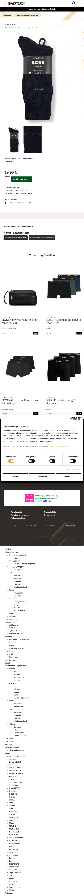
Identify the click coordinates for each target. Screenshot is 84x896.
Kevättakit (18, 578)
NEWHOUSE (14, 835)
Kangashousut (20, 605)
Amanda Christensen (17, 756)
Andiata (12, 759)
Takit (11, 572)
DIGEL (12, 797)
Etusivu (8, 549)
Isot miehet (13, 619)
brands (7, 753)
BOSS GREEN (15, 771)
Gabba (12, 806)
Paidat (11, 590)
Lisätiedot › (9, 161)
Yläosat (12, 724)
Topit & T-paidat (20, 736)
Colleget (17, 570)
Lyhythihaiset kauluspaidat (24, 564)
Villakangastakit (20, 587)
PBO (11, 846)
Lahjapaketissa (7, 409)
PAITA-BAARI (14, 841)
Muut (16, 695)
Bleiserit (12, 616)
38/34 (11, 890)
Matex (11, 823)
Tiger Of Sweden (16, 873)
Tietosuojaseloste (18, 518)
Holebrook (13, 811)
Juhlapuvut (13, 625)
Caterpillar (13, 785)
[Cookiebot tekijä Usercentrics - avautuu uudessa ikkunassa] (71, 418)
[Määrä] (7, 179)
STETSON (13, 870)
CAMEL (12, 779)
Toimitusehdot (16, 512)
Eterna (12, 800)
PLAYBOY (13, 852)
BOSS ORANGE (16, 774)
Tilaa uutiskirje (50, 512)
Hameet (17, 674)
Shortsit (17, 607)
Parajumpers (14, 843)
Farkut (11, 613)
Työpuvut (13, 631)
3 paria (48, 328)
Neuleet (17, 558)
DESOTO (13, 794)
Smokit (12, 628)
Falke (11, 803)
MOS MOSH (14, 829)
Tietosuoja (9, 893)
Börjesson (13, 776)
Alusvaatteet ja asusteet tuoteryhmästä (42, 237)
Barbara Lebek (15, 762)
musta (48, 409)
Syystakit (17, 581)
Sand (11, 861)
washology (13, 881)
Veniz (11, 878)
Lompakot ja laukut (16, 648)
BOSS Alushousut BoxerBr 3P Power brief (64, 321)
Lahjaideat (30, 525)
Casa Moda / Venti (16, 782)
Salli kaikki (68, 476)
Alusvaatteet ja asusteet (27, 15)
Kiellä (15, 476)
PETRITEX (13, 849)
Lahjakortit (51, 525)
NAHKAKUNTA (15, 832)
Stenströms (14, 867)
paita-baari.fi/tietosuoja (59, 447)
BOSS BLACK (15, 768)
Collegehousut (20, 602)
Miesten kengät (11, 660)
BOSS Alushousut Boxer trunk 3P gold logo (20, 402)
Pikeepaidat (18, 593)
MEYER (12, 826)
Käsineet (17, 689)
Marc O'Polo (14, 887)
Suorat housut (19, 610)
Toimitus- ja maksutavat (20, 515)
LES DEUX (13, 817)
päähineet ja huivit (21, 698)
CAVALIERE (14, 788)
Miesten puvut (10, 622)
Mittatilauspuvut (15, 634)
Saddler (12, 858)
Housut (12, 599)
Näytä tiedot (72, 469)
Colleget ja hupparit (17, 567)
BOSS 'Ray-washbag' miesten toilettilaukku (20, 321)
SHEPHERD (14, 864)
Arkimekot (18, 704)
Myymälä (70, 525)
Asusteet (7, 15)
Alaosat (12, 669)
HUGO (12, 814)
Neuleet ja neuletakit (17, 555)
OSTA (35, 333)
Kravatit (12, 645)
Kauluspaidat (14, 561)
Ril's (11, 884)
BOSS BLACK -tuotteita (19, 237)
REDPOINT (14, 855)
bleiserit (17, 575)
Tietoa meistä (49, 515)
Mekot (11, 701)
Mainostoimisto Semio (42, 536)
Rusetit (12, 651)
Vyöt (11, 654)
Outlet (12, 525)
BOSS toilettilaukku (9, 328)
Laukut (16, 692)
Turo (11, 876)
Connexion (13, 791)
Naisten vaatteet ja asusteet (16, 666)
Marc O (12, 820)
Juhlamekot (18, 707)
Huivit (16, 686)
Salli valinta (42, 476)
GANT (11, 808)
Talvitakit (17, 584)
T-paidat (17, 596)
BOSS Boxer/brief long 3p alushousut (61, 402)
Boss (11, 765)
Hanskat (12, 642)
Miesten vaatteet (11, 552)
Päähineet (13, 657)
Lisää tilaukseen (21, 179)
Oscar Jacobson (16, 838)
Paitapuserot (19, 733)
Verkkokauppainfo (12, 747)
